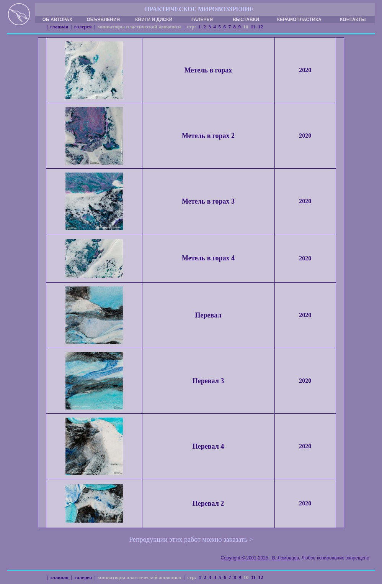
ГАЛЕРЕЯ (202, 19)
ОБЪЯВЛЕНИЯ (103, 19)
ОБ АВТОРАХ (57, 19)
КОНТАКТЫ (353, 19)
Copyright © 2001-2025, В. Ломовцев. (260, 558)
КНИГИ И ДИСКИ (153, 19)
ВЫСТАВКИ (246, 19)
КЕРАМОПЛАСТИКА (299, 19)
